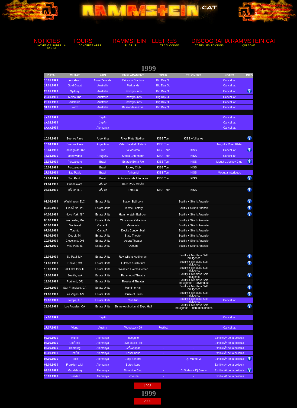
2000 (147, 401)
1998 (147, 386)
